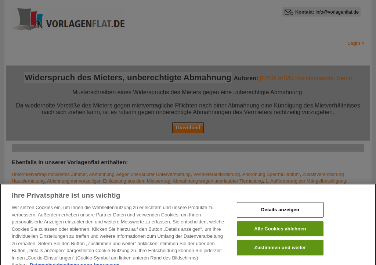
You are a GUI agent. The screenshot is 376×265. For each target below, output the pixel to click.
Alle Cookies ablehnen (280, 231)
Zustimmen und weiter (280, 251)
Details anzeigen (280, 213)
